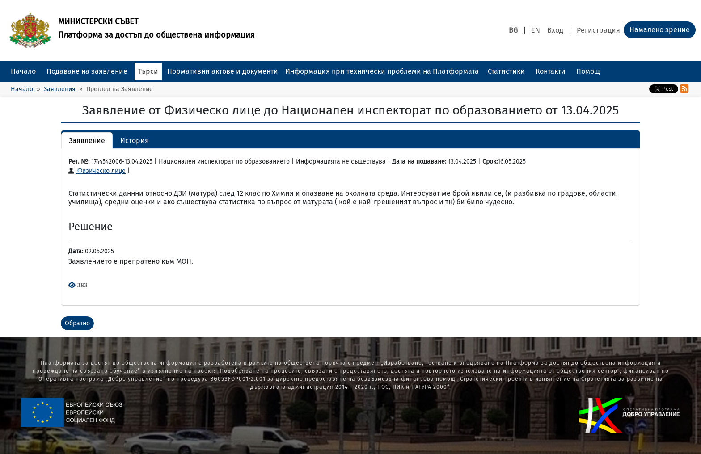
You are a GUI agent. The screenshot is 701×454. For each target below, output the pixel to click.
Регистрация (598, 30)
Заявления (60, 89)
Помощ (588, 71)
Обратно (77, 323)
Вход (555, 30)
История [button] (134, 140)
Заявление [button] (87, 140)
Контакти (551, 71)
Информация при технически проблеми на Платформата (382, 71)
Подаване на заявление (86, 71)
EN (535, 30)
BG (513, 30)
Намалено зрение (659, 29)
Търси (148, 71)
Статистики (506, 71)
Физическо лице (97, 171)
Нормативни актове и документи (222, 71)
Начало (23, 71)
